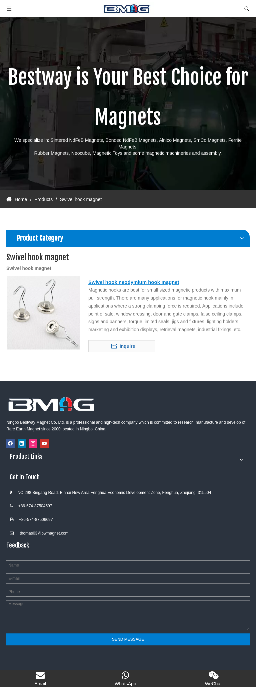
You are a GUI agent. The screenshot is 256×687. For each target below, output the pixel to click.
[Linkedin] (22, 443)
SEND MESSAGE (128, 639)
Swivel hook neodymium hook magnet (133, 282)
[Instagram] (33, 443)
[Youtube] (44, 443)
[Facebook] (10, 443)
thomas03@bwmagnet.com (44, 533)
